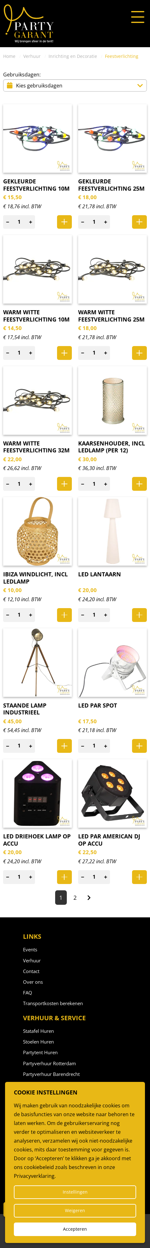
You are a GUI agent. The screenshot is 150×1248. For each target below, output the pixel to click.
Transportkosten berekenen (53, 1003)
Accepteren (75, 1229)
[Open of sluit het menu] (138, 17)
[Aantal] (19, 222)
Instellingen (75, 1192)
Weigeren (75, 1210)
